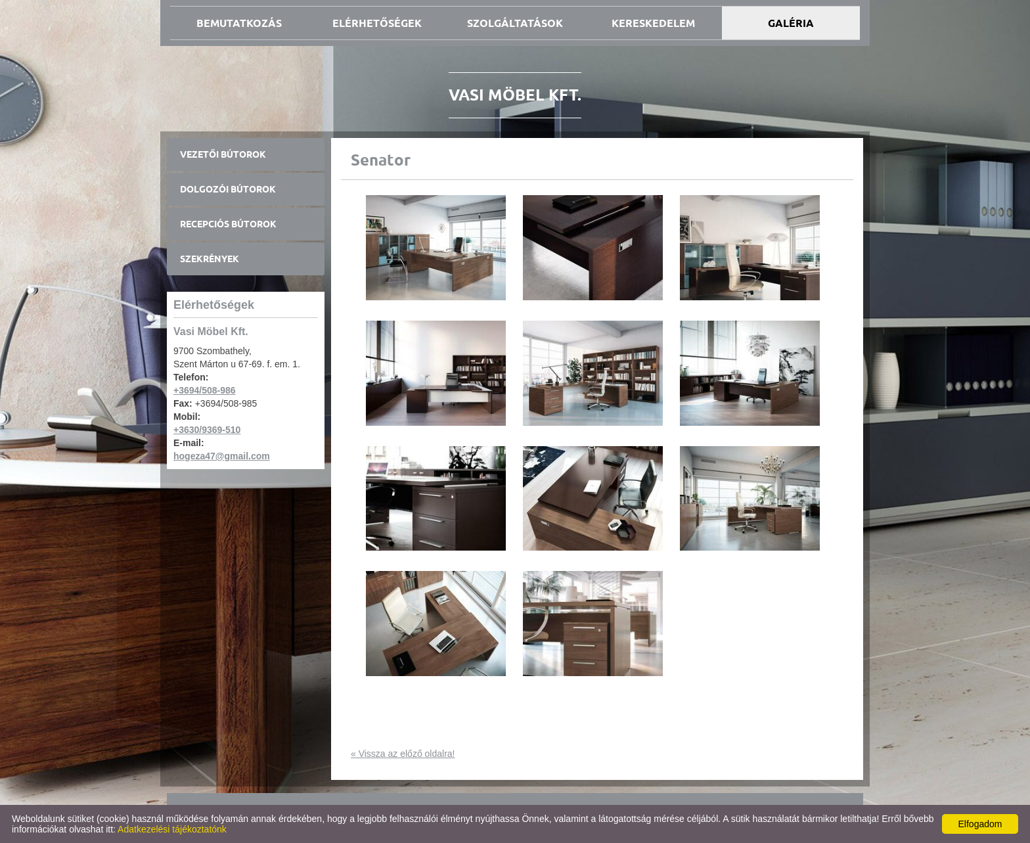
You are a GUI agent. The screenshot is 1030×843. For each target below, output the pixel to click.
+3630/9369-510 (206, 429)
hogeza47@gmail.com (221, 456)
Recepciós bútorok (228, 224)
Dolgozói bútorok (228, 189)
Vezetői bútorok (223, 154)
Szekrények (209, 259)
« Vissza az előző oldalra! (403, 753)
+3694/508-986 (204, 390)
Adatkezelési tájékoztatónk (172, 829)
